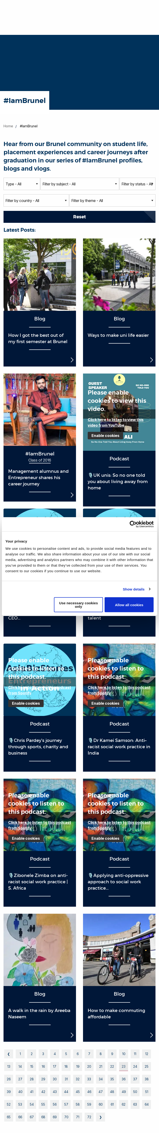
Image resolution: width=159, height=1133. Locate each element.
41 (31, 1092)
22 (112, 1066)
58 (78, 1104)
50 (135, 1092)
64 (147, 1104)
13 (8, 1066)
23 (123, 1066)
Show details (134, 589)
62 (123, 1104)
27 (20, 1079)
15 (31, 1066)
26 (9, 1079)
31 (66, 1079)
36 (123, 1079)
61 (112, 1104)
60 (100, 1104)
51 (146, 1092)
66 (20, 1117)
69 (55, 1117)
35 (112, 1079)
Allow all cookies (129, 605)
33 (89, 1079)
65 (9, 1117)
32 (78, 1079)
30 (55, 1079)
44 (66, 1092)
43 (55, 1092)
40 (20, 1092)
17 (54, 1066)
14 (20, 1066)
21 (100, 1066)
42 (43, 1092)
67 (32, 1117)
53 (20, 1104)
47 (100, 1092)
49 (124, 1092)
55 (43, 1104)
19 (77, 1066)
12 (146, 1054)
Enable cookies (105, 435)
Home (8, 126)
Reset (79, 217)
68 (43, 1117)
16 (43, 1066)
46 (89, 1092)
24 (135, 1066)
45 (78, 1092)
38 (147, 1079)
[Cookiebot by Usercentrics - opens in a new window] (133, 524)
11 (135, 1054)
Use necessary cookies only (78, 605)
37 (135, 1079)
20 (89, 1066)
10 (123, 1054)
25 (146, 1066)
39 (9, 1092)
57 (66, 1104)
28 (32, 1079)
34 (101, 1079)
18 (66, 1066)
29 (43, 1079)
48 (112, 1092)
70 (66, 1117)
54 (32, 1104)
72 (89, 1117)
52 (9, 1104)
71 (77, 1117)
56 (55, 1104)
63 (135, 1104)
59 (89, 1104)
